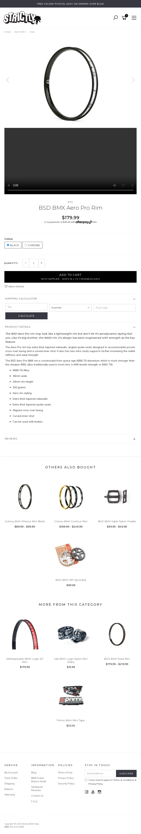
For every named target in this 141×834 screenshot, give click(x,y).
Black (13, 245)
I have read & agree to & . (110, 782)
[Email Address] (100, 773)
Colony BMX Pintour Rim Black (25, 521)
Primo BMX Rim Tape (71, 720)
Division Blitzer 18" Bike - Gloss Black (34, 818)
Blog (33, 772)
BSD (70, 201)
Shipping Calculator (21, 298)
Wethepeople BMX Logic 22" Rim (25, 660)
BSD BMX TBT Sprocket (70, 580)
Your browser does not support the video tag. (70, 161)
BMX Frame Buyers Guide (38, 780)
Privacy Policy (66, 778)
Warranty (9, 794)
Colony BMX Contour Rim (71, 521)
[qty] (26, 306)
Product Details (18, 326)
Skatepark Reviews (37, 788)
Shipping (9, 783)
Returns (8, 789)
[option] (70, 83)
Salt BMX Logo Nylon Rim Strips (71, 660)
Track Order (11, 778)
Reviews (11, 438)
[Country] (70, 307)
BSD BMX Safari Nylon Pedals (117, 521)
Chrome (32, 245)
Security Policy (66, 783)
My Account (11, 772)
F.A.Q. (34, 801)
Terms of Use (65, 772)
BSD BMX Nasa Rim (117, 658)
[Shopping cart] (124, 18)
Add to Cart (70, 276)
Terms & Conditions (123, 780)
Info (95, 222)
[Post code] (114, 307)
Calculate (26, 315)
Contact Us (37, 795)
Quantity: (11, 263)
